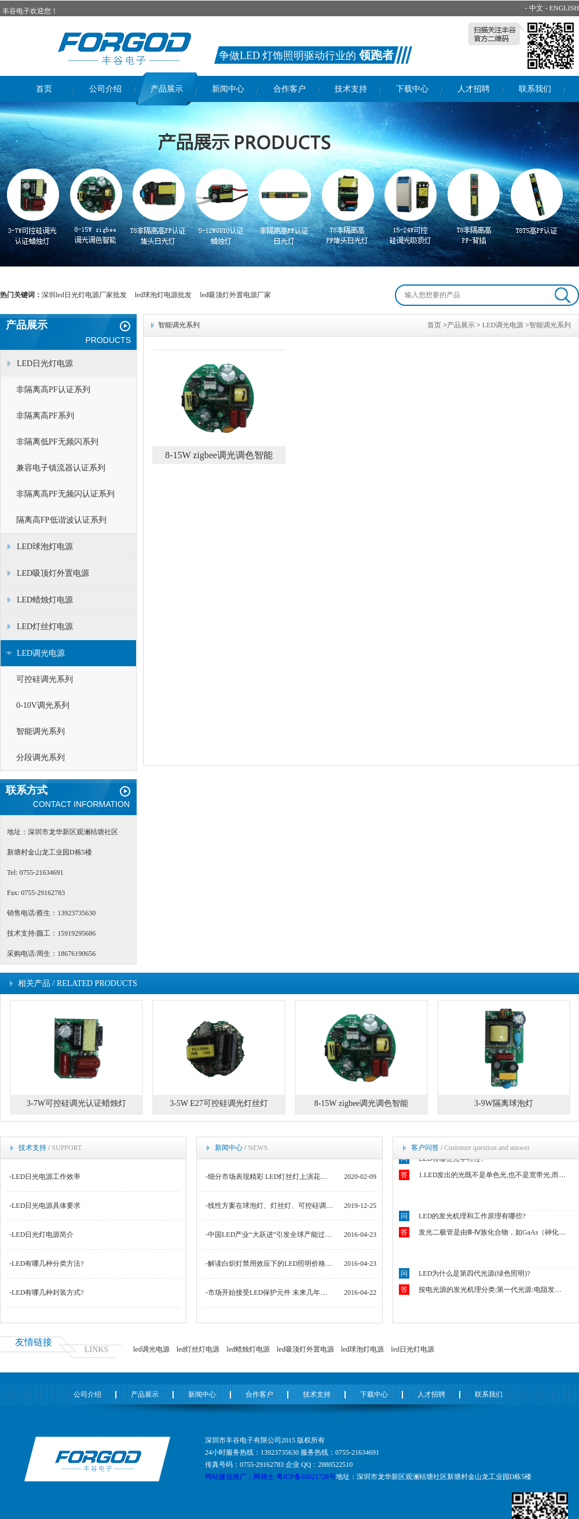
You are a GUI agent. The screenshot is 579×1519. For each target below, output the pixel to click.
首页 (44, 89)
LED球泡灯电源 (45, 546)
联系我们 (535, 89)
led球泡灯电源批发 (163, 295)
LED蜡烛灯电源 (45, 600)
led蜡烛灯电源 (248, 1349)
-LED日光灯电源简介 (41, 1234)
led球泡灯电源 (362, 1349)
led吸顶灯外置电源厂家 (235, 295)
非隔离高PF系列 (45, 415)
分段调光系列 (40, 757)
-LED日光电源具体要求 (44, 1206)
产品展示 (167, 89)
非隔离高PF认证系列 (53, 389)
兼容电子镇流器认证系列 (60, 467)
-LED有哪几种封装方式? (46, 1292)
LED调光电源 (41, 653)
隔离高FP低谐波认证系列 (61, 520)
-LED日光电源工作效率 (44, 1177)
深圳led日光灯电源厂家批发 (84, 295)
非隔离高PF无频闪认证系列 (65, 494)
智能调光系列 (40, 731)
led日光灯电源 (412, 1349)
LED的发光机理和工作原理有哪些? (472, 1217)
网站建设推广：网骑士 (239, 1477)
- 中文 (534, 8)
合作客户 (289, 89)
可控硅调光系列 (44, 679)
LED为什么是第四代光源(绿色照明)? (474, 1274)
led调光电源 (151, 1349)
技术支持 (351, 89)
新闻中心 (228, 89)
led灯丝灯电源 (198, 1349)
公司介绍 (105, 89)
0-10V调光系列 (42, 705)
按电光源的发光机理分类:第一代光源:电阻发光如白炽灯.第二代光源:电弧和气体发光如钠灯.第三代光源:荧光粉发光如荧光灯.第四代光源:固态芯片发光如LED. (493, 1291)
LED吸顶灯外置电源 (53, 573)
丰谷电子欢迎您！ (30, 11)
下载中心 (412, 89)
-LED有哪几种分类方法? (46, 1263)
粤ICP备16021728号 (306, 1477)
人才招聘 (473, 89)
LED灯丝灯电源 (45, 626)
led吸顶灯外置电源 (305, 1349)
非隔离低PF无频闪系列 (57, 441)
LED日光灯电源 (45, 363)
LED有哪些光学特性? (451, 1160)
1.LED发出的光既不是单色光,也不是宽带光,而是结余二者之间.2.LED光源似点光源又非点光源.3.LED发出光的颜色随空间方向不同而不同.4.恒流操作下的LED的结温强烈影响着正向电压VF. (493, 1176)
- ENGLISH (562, 8)
